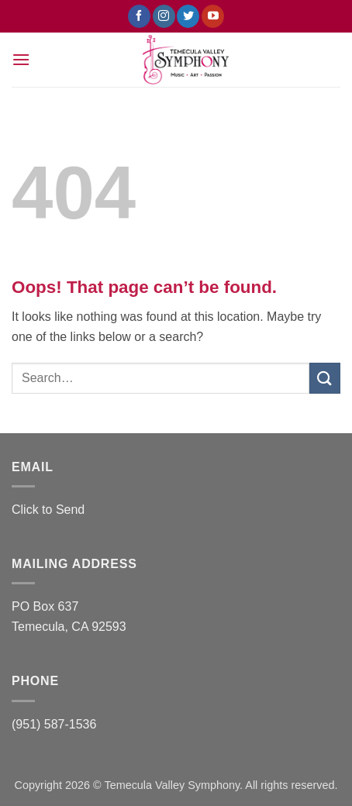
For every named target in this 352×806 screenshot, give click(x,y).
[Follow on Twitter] (188, 16)
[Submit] (324, 378)
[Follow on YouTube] (213, 16)
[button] (21, 59)
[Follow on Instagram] (164, 16)
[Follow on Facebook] (139, 16)
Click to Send (48, 509)
